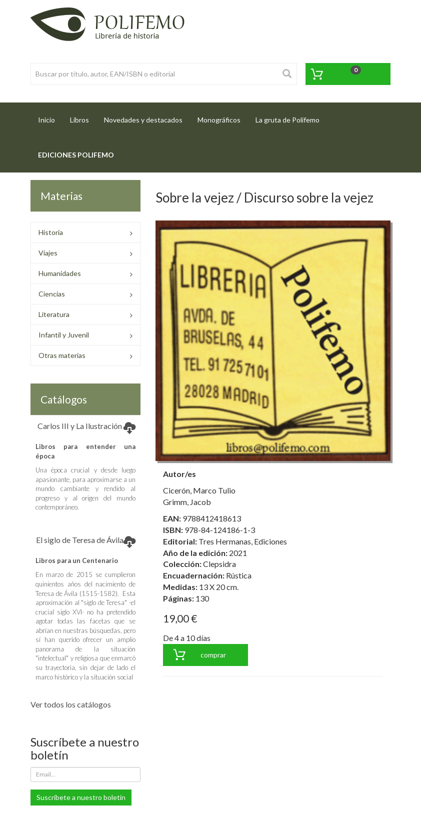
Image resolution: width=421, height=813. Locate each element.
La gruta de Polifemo (288, 120)
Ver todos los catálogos (70, 704)
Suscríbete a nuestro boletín (81, 797)
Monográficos (219, 120)
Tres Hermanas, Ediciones (242, 541)
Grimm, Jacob (187, 501)
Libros (79, 120)
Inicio (50, 117)
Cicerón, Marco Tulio (199, 490)
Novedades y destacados (143, 120)
